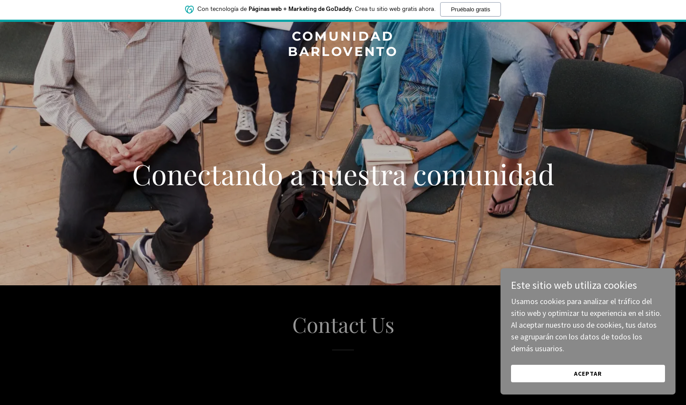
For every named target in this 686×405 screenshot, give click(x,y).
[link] (343, 53)
